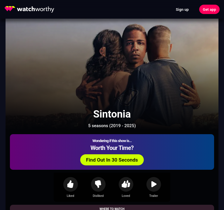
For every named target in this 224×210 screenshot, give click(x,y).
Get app (209, 9)
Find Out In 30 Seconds (112, 160)
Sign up (182, 9)
